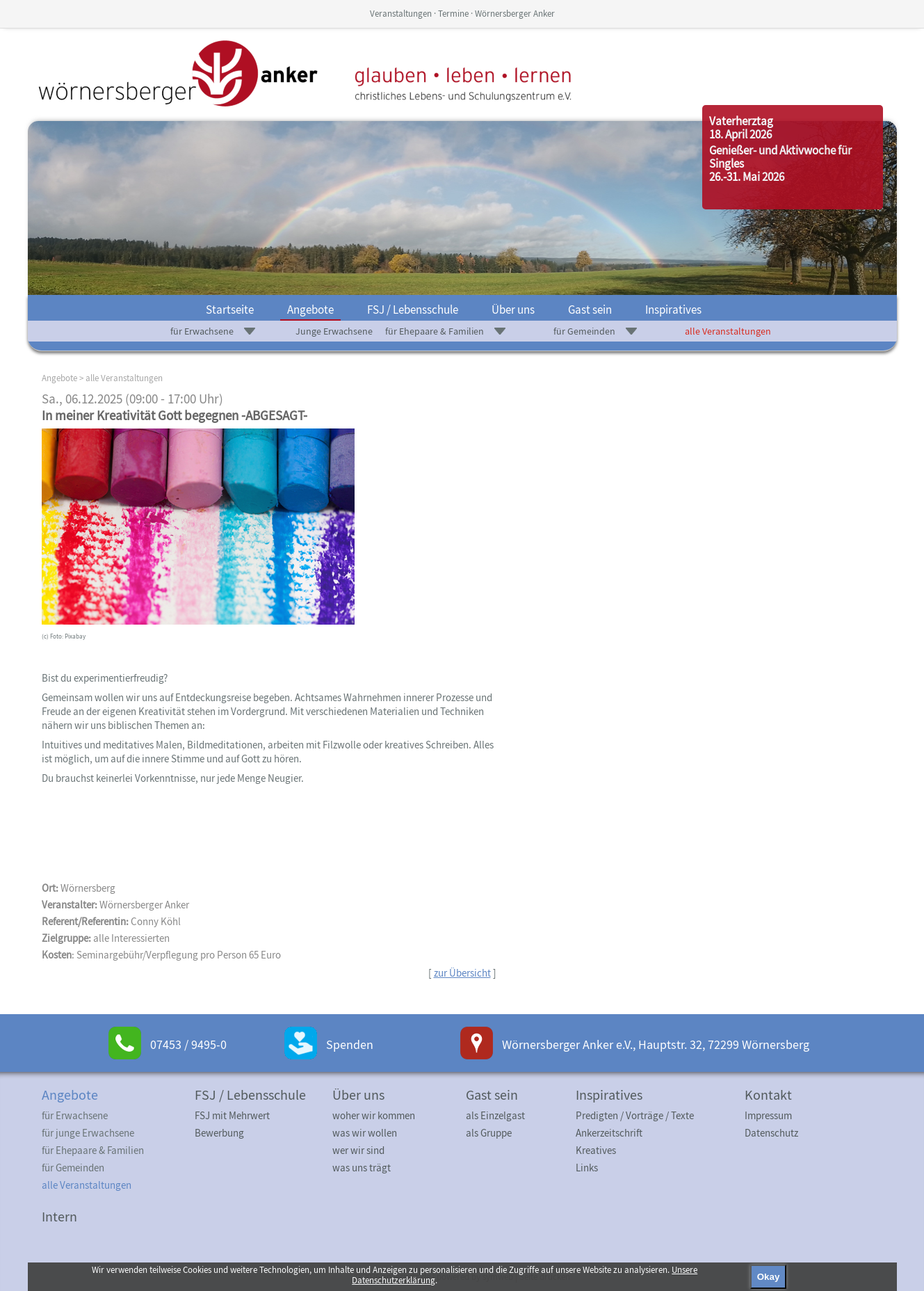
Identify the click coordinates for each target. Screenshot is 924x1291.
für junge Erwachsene (88, 1132)
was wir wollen (364, 1132)
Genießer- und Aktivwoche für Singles (780, 157)
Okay (768, 1277)
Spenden (349, 1044)
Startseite (230, 309)
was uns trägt (361, 1167)
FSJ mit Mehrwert (232, 1115)
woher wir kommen (373, 1115)
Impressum (768, 1115)
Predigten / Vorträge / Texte (635, 1115)
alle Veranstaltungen (728, 331)
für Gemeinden (584, 331)
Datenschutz (771, 1132)
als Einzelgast (495, 1115)
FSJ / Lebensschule (412, 309)
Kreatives (596, 1150)
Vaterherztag (741, 121)
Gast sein (590, 309)
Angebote (310, 309)
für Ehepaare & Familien (434, 331)
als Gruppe (489, 1132)
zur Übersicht (462, 972)
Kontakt (768, 1094)
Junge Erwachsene (334, 331)
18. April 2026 (740, 134)
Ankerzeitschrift (609, 1132)
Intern (59, 1216)
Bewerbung (219, 1132)
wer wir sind (358, 1150)
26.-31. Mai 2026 (746, 176)
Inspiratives (673, 309)
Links (587, 1167)
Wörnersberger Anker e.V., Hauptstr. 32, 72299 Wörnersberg (655, 1044)
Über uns (513, 309)
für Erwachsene (202, 331)
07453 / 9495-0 (188, 1044)
